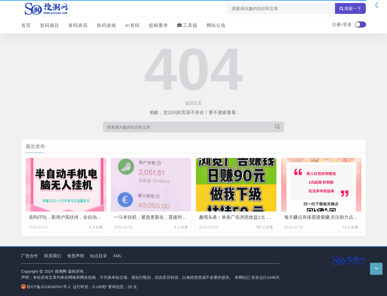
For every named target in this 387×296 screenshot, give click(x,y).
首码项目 (49, 25)
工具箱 (187, 25)
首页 (26, 25)
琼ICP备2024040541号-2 (45, 286)
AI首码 (132, 25)
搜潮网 (61, 271)
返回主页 (193, 103)
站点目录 (98, 256)
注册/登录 (342, 24)
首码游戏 (106, 25)
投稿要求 (158, 25)
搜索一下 (350, 8)
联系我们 (52, 256)
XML (117, 256)
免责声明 (75, 256)
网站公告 (216, 25)
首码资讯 (78, 25)
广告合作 (29, 256)
